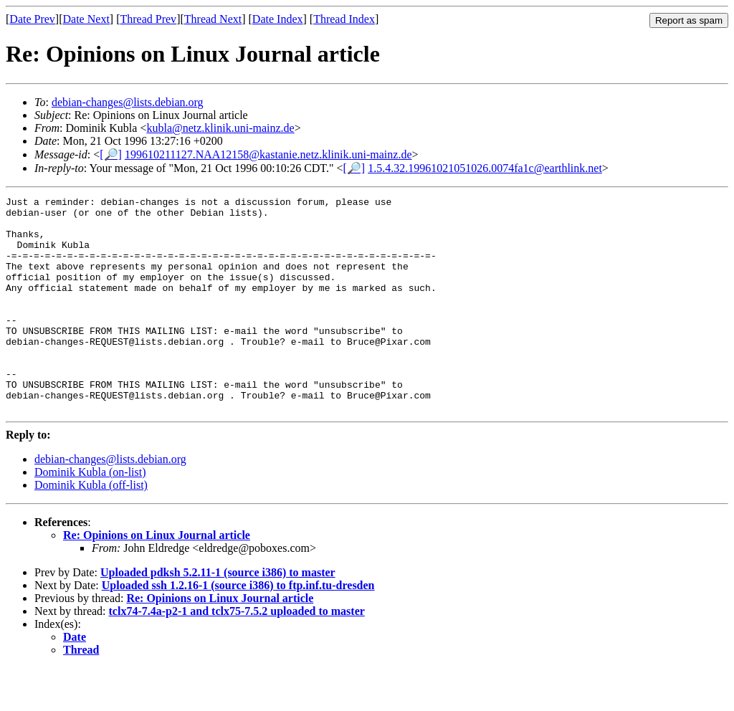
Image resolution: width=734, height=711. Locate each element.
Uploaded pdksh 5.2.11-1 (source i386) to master (217, 615)
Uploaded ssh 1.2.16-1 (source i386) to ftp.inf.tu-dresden (238, 628)
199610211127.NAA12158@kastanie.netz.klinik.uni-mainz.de (268, 154)
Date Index (277, 19)
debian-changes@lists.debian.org (128, 102)
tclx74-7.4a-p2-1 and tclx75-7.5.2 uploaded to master (237, 654)
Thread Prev (148, 19)
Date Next (86, 19)
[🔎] (111, 154)
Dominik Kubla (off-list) (91, 528)
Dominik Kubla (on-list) (90, 515)
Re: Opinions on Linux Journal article (156, 578)
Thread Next (213, 19)
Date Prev (32, 19)
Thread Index (344, 19)
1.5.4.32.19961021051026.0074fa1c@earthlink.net (485, 168)
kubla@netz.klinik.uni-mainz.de (220, 128)
